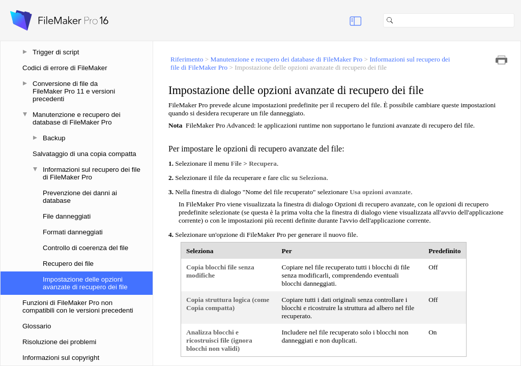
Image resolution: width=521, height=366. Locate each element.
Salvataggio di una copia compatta (84, 154)
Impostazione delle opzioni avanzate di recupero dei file (85, 283)
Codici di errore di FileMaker (64, 68)
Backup (54, 138)
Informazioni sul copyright (60, 357)
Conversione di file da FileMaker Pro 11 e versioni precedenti (74, 91)
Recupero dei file (68, 263)
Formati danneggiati (73, 232)
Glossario (36, 326)
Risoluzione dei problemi (59, 342)
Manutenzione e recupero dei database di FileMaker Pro (77, 118)
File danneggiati (67, 216)
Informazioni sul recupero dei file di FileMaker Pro (91, 173)
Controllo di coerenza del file (85, 248)
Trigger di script (56, 52)
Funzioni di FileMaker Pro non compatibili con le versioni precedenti (77, 306)
